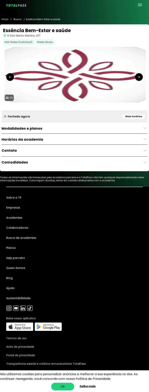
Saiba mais (88, 386)
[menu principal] (140, 5)
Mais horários (133, 116)
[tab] (68, 106)
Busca (17, 19)
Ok (63, 386)
